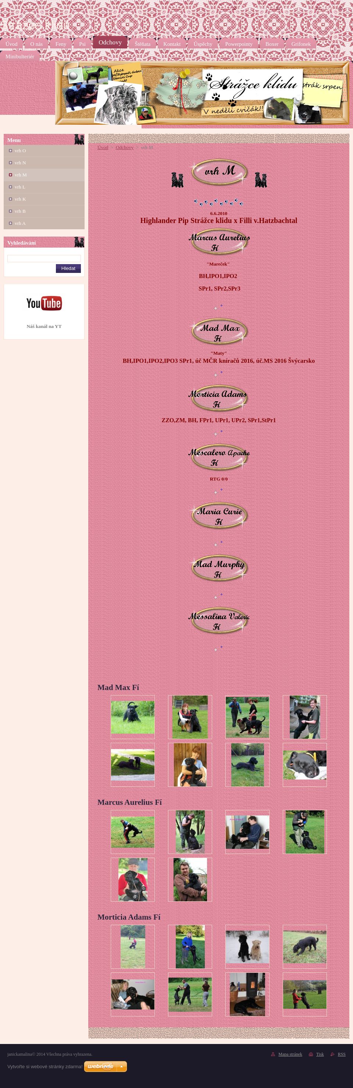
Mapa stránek (295, 8)
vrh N (20, 162)
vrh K (20, 199)
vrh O (20, 150)
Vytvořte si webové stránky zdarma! (45, 1066)
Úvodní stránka (253, 8)
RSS (326, 8)
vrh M (21, 175)
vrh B (20, 211)
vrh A (20, 223)
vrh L (20, 187)
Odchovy (125, 147)
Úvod (102, 147)
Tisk (349, 8)
